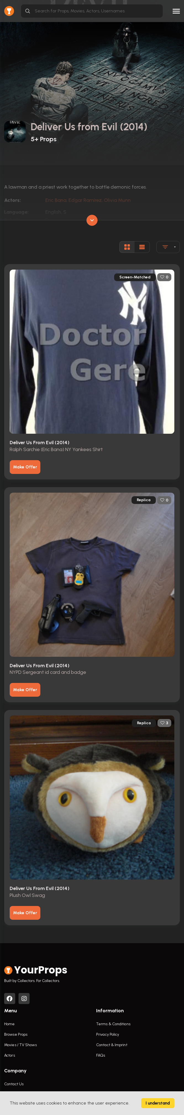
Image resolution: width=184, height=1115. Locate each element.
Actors (9, 1055)
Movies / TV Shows (20, 1045)
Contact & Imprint (111, 1045)
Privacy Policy (107, 1034)
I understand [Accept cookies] (158, 1103)
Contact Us (13, 1084)
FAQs (100, 1055)
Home (9, 1024)
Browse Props (15, 1034)
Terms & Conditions (113, 1024)
